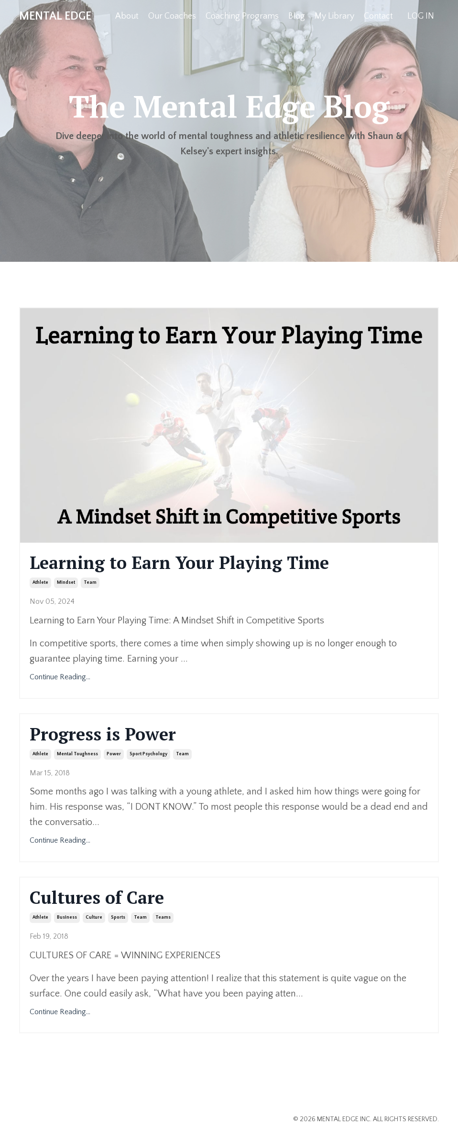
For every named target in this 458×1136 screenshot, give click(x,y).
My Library (334, 16)
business (67, 917)
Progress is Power (103, 734)
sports (118, 917)
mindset (66, 582)
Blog (296, 16)
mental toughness (77, 754)
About (127, 16)
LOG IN (420, 16)
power (114, 754)
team (90, 582)
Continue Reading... (60, 677)
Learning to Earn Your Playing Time (179, 562)
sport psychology (148, 754)
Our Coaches (172, 16)
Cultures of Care (97, 897)
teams (163, 917)
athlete (40, 582)
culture (94, 917)
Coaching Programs (242, 16)
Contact (378, 16)
